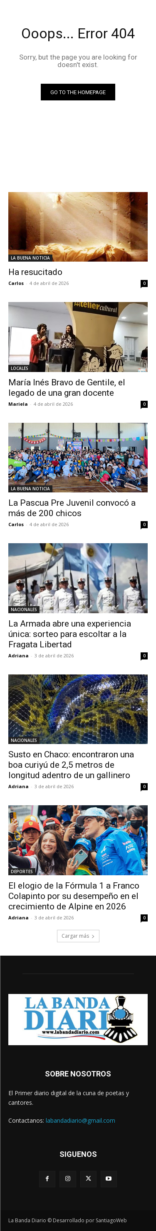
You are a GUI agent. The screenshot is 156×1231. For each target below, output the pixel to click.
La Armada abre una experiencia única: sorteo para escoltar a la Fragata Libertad (69, 634)
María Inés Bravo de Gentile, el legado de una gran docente (66, 387)
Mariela (18, 404)
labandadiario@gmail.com (80, 1120)
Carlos (16, 283)
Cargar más (78, 935)
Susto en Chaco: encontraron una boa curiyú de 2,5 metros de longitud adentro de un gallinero (71, 764)
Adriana (18, 655)
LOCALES (19, 368)
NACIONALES (24, 609)
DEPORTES (22, 871)
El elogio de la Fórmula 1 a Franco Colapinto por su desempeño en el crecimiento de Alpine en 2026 (73, 896)
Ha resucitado (35, 272)
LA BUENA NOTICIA (30, 258)
